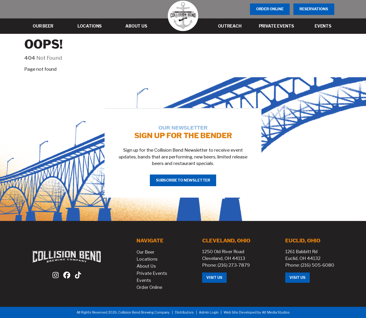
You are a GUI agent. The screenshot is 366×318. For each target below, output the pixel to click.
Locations (147, 259)
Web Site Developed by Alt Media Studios (257, 312)
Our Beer (146, 252)
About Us (146, 266)
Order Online (270, 9)
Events (144, 280)
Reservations (313, 9)
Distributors (184, 312)
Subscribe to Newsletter (183, 180)
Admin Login (208, 312)
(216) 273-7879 (234, 265)
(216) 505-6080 (317, 265)
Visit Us (214, 277)
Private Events (152, 273)
